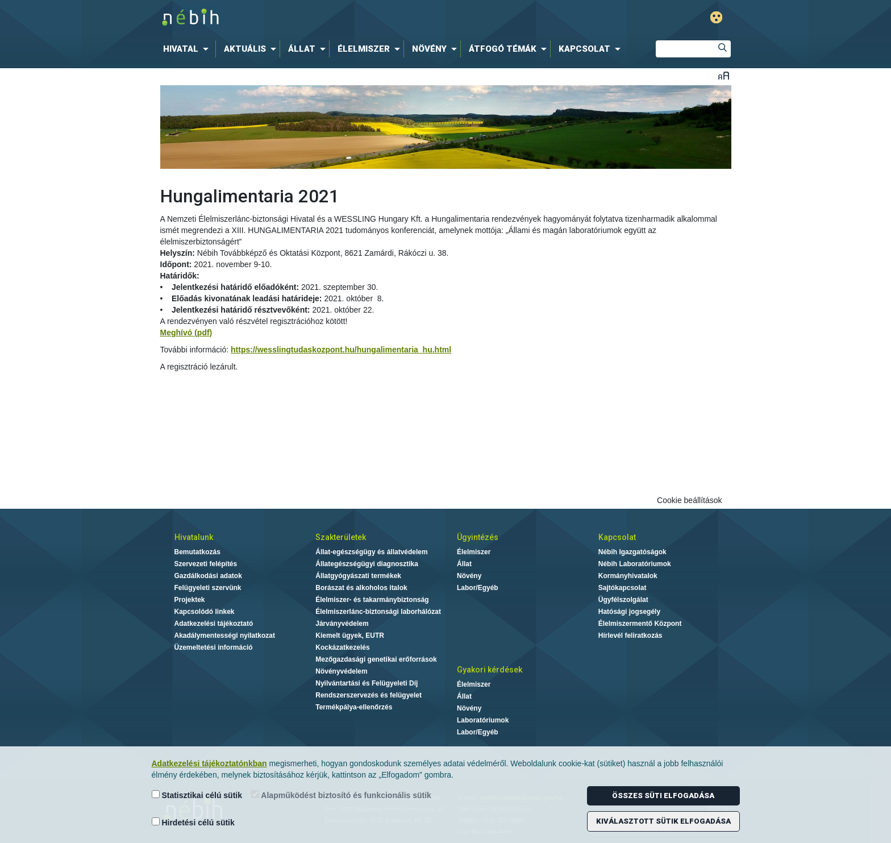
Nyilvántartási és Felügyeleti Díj (366, 683)
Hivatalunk (193, 537)
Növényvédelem (341, 671)
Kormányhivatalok (627, 576)
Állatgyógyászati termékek (358, 576)
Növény (469, 576)
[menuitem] (188, 48)
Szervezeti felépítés (206, 564)
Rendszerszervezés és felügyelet (368, 695)
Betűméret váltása (724, 75)
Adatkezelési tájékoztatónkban (209, 763)
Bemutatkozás (197, 552)
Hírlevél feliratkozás (630, 635)
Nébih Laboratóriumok (634, 564)
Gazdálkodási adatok (208, 576)
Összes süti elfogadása (663, 795)
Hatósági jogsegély (629, 612)
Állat (464, 564)
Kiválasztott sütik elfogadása (663, 821)
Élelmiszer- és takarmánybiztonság (371, 600)
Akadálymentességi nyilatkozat (224, 635)
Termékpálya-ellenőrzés (353, 707)
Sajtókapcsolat (622, 588)
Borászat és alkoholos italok (361, 588)
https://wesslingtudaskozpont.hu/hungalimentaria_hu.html (341, 349)
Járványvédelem (341, 624)
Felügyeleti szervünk (208, 588)
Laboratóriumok (483, 720)
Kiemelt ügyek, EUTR (349, 635)
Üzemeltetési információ (213, 647)
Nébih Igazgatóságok (632, 552)
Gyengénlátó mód (716, 17)
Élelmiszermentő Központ (640, 624)
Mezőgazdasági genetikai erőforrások (375, 659)
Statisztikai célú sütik (197, 795)
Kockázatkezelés (342, 647)
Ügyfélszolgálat (623, 600)
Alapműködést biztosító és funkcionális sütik (341, 795)
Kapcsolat (617, 537)
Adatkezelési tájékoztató (213, 624)
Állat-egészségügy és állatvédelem (371, 552)
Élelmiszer (473, 552)
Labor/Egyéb (477, 588)
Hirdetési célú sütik (193, 822)
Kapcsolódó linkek (204, 612)
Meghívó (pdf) (186, 332)
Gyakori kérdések (489, 669)
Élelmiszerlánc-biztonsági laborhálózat (378, 612)
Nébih (324, 18)
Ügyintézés (477, 537)
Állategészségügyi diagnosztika (366, 564)
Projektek (189, 600)
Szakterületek (340, 537)
